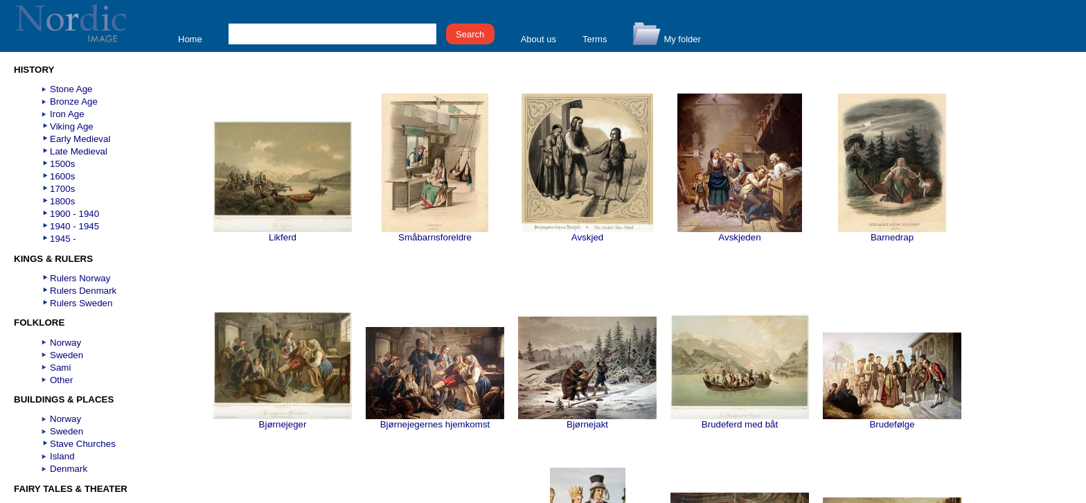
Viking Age (72, 126)
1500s (62, 164)
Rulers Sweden (81, 303)
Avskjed (587, 233)
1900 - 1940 (74, 214)
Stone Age (71, 89)
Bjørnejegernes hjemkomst (435, 420)
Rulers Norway (80, 278)
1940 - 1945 (74, 226)
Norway (65, 342)
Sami (60, 367)
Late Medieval (78, 151)
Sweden (66, 355)
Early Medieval (80, 139)
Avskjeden (739, 233)
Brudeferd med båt (739, 420)
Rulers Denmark (83, 290)
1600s (62, 176)
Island (62, 456)
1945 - (63, 238)
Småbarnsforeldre (435, 233)
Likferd (282, 233)
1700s (62, 189)
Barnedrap (892, 233)
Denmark (68, 469)
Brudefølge (892, 420)
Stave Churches (83, 444)
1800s (62, 201)
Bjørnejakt (587, 420)
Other (61, 380)
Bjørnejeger (282, 420)
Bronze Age (74, 101)
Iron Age (67, 114)
